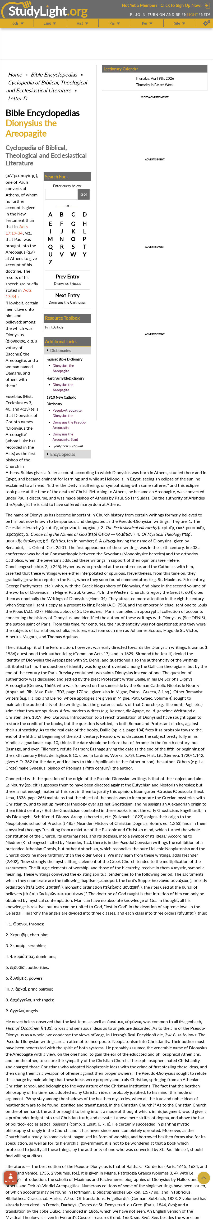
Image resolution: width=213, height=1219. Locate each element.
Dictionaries (60, 350)
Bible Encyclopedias (54, 74)
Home (15, 74)
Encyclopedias (62, 454)
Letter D (17, 98)
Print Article (54, 327)
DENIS (198, 617)
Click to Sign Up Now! (180, 5)
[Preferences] (206, 23)
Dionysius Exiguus (67, 283)
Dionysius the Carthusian (67, 302)
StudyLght (37, 10)
